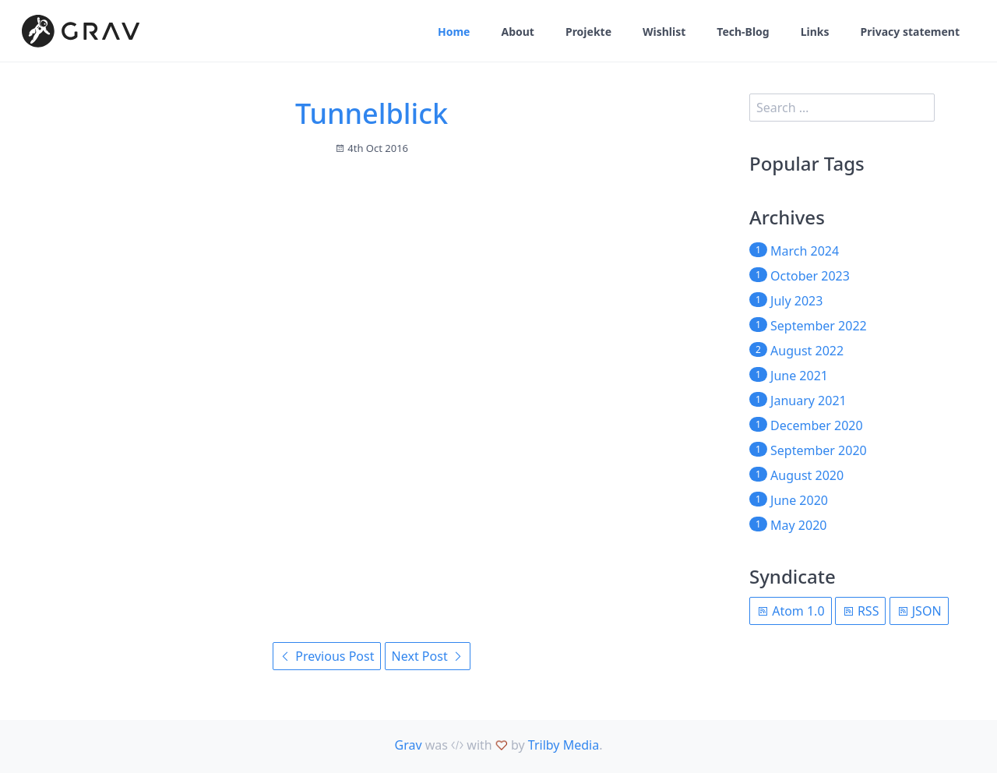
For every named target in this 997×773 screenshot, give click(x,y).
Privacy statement (910, 31)
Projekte (588, 31)
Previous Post (327, 656)
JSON (919, 610)
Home (454, 31)
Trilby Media (563, 745)
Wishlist (664, 31)
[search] (842, 108)
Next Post (427, 656)
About (517, 31)
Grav (408, 745)
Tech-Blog (743, 31)
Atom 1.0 (790, 610)
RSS (860, 610)
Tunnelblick (371, 113)
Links (815, 31)
